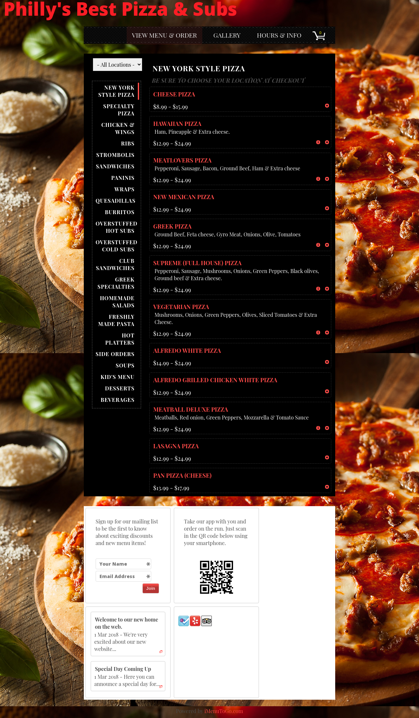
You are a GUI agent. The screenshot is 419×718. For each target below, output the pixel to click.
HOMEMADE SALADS (117, 302)
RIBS (128, 143)
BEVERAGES (118, 399)
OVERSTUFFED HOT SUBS (116, 227)
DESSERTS (120, 388)
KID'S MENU (117, 376)
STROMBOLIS (115, 154)
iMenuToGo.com (223, 711)
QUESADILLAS (116, 200)
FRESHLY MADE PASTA (116, 320)
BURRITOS (120, 212)
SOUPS (125, 365)
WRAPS (124, 189)
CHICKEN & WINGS (118, 128)
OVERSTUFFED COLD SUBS (116, 246)
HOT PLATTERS (120, 339)
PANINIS (123, 177)
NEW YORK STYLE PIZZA (116, 91)
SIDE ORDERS (115, 353)
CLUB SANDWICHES (115, 264)
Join (150, 588)
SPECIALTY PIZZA (119, 110)
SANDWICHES (115, 166)
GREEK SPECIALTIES (116, 283)
